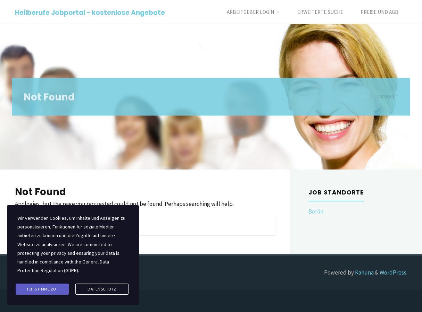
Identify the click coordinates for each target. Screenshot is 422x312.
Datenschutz (102, 289)
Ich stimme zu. (42, 289)
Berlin (315, 211)
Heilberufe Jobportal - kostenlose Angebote (90, 12)
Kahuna (364, 272)
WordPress (393, 272)
